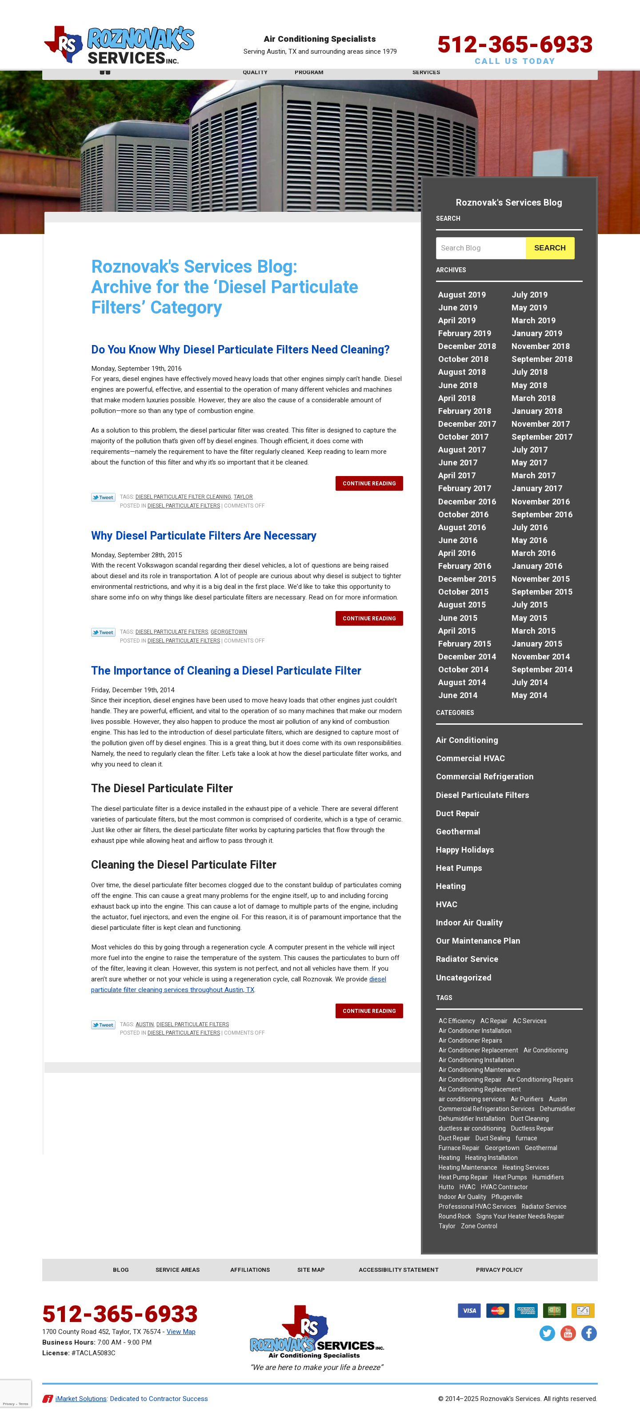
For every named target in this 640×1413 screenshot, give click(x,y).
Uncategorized (464, 978)
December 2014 (467, 657)
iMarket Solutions (81, 1399)
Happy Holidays (465, 850)
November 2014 (541, 657)
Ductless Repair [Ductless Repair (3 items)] (532, 1128)
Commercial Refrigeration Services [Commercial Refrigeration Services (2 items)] (487, 1109)
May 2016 (529, 541)
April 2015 (457, 631)
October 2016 (463, 515)
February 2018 (464, 411)
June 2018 (457, 386)
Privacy (8, 1404)
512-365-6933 (515, 28)
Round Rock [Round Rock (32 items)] (455, 1216)
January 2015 (537, 644)
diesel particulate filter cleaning (183, 497)
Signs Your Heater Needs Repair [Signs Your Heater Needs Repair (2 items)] (520, 1216)
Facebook (589, 1333)
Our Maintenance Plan (478, 941)
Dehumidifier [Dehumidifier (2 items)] (558, 1109)
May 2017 (529, 463)
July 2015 (530, 605)
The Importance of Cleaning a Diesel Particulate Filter (226, 671)
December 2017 (467, 424)
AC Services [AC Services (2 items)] (530, 1021)
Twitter (547, 1333)
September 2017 (542, 437)
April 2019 (457, 321)
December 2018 (467, 347)
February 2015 (464, 644)
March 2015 (534, 631)
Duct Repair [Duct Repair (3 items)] (454, 1138)
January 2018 (537, 411)
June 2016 (457, 541)
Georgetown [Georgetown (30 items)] (502, 1148)
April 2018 (457, 399)
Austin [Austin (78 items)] (558, 1099)
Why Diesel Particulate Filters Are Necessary (204, 536)
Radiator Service (467, 959)
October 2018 (463, 359)
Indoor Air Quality (469, 923)
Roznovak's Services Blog (509, 202)
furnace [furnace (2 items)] (526, 1138)
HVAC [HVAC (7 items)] (468, 1187)
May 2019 (529, 308)
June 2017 (457, 463)
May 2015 (529, 618)
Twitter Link (103, 497)
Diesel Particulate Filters (184, 506)
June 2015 (457, 618)
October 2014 (463, 670)
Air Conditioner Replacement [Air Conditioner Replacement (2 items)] (478, 1050)
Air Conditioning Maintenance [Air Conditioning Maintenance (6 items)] (479, 1070)
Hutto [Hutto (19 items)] (446, 1187)
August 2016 (462, 528)
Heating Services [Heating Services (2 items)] (526, 1167)
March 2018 (534, 399)
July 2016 (530, 528)
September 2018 (542, 359)
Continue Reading (369, 484)
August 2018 (462, 372)
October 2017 (463, 437)
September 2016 (542, 515)
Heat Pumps (459, 868)
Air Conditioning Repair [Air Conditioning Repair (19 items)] (470, 1079)
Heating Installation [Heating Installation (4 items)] (491, 1158)
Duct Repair (458, 814)
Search (550, 248)
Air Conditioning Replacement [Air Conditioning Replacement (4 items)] (480, 1089)
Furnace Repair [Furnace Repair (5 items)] (459, 1148)
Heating (451, 887)
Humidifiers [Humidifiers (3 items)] (548, 1177)
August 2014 (462, 683)
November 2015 (541, 579)
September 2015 (542, 592)
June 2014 (457, 696)
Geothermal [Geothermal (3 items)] (541, 1148)
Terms (23, 1404)
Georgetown (229, 632)
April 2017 (457, 476)
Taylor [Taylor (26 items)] (447, 1226)
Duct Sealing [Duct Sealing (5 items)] (493, 1138)
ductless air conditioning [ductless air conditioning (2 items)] (472, 1128)
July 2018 (530, 372)
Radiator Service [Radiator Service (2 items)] (544, 1206)
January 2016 (537, 566)
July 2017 (530, 450)
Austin (145, 1024)
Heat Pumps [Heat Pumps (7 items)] (510, 1177)
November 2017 (541, 424)
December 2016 (467, 502)
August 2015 (462, 605)
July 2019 (530, 295)
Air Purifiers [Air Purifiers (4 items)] (527, 1099)
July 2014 (530, 683)
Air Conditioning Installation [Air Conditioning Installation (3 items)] (476, 1060)
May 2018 (529, 386)
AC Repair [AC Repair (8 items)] (494, 1021)
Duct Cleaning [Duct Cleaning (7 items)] (530, 1118)
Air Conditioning (467, 740)
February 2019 (464, 334)
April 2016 (457, 554)
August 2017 (462, 450)
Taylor (243, 497)
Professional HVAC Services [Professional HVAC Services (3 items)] (477, 1206)
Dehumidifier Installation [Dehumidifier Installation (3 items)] (472, 1118)
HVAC (446, 905)
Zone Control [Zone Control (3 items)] (479, 1226)
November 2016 (541, 502)
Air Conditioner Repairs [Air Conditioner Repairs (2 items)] (470, 1040)
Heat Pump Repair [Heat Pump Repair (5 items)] (463, 1177)
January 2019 (537, 334)
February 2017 (464, 489)
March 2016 (534, 554)
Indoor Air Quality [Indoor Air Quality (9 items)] (462, 1197)
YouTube (568, 1333)
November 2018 (541, 347)
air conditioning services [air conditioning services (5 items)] (472, 1099)
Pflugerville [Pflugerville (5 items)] (507, 1197)
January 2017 (537, 489)
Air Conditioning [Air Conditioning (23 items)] (546, 1050)
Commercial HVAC (470, 759)
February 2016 (464, 566)
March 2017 (534, 476)
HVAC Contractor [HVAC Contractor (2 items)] (504, 1187)
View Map (181, 1332)
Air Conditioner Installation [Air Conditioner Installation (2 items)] (475, 1031)
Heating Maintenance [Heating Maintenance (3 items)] (468, 1167)
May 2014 (529, 696)
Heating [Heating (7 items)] (449, 1158)
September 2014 (542, 670)
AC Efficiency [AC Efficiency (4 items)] (457, 1021)
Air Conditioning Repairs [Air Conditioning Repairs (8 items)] (540, 1079)
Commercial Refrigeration (485, 777)
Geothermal (458, 832)
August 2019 (462, 295)
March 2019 (534, 321)
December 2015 (467, 579)
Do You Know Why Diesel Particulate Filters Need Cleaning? (240, 350)
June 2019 (457, 308)
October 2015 (463, 592)
